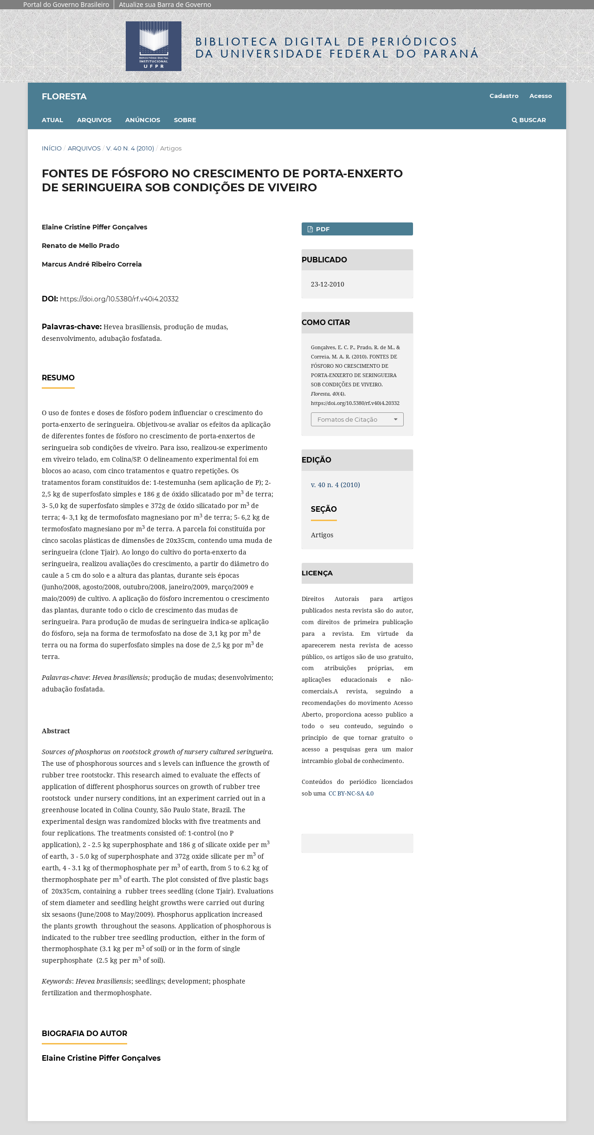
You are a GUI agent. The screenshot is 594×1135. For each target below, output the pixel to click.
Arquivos (94, 120)
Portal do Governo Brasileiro (66, 4)
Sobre (185, 120)
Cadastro (504, 95)
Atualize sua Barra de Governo (165, 4)
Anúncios (142, 120)
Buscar (529, 120)
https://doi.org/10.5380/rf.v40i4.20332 (119, 299)
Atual (52, 120)
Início (52, 148)
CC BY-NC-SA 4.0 (350, 793)
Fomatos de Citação (347, 419)
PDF (321, 229)
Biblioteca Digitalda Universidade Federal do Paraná (337, 47)
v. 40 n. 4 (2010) (130, 148)
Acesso (540, 95)
